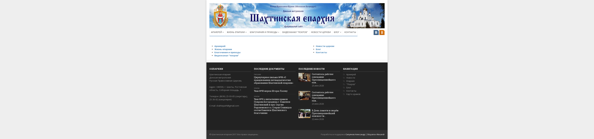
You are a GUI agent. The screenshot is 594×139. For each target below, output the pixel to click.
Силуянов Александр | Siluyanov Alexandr (365, 134)
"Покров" (351, 84)
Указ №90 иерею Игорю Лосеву (270, 91)
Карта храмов (353, 94)
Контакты (350, 32)
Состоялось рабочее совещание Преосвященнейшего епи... (324, 78)
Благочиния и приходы (264, 32)
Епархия (350, 81)
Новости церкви (321, 32)
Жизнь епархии (237, 32)
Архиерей (217, 32)
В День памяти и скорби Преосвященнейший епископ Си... (325, 113)
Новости (350, 77)
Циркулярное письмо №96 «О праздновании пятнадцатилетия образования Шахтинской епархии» (273, 80)
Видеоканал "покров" (295, 32)
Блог (337, 32)
